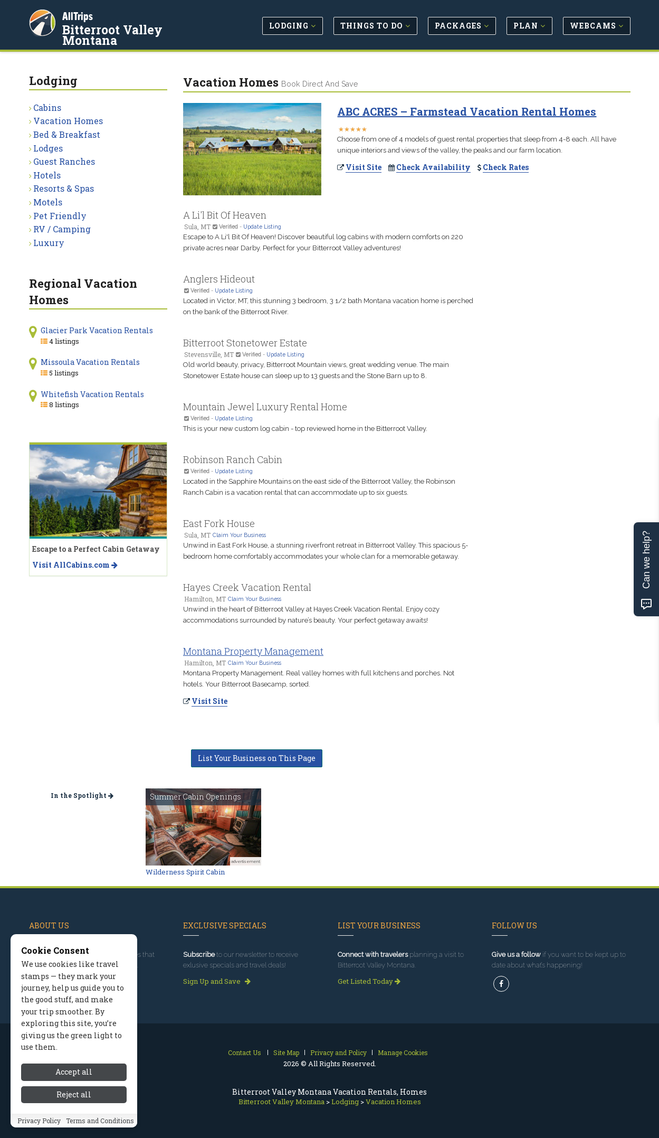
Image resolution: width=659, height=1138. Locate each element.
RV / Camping (62, 228)
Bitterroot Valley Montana (143, 28)
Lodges (48, 148)
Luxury (48, 242)
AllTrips (79, 15)
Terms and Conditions (100, 1120)
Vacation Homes (68, 120)
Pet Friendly (60, 215)
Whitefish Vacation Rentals (92, 394)
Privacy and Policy (338, 1052)
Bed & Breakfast (66, 134)
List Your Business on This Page (257, 758)
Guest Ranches (64, 161)
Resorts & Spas (63, 188)
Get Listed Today (369, 981)
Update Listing (262, 226)
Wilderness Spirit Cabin (185, 872)
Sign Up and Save (217, 981)
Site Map (286, 1052)
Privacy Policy (39, 1120)
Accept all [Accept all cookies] (73, 1072)
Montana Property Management (253, 651)
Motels (47, 202)
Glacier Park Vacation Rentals (97, 330)
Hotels (47, 175)
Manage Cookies (403, 1052)
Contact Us (244, 1052)
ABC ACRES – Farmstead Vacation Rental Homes (466, 111)
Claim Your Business (239, 535)
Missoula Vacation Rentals (90, 362)
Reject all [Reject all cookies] (73, 1094)
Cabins (47, 107)
